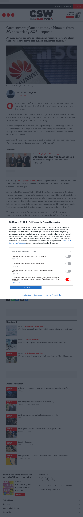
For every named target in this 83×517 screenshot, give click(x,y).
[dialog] (41, 258)
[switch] (68, 256)
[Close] (79, 222)
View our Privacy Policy (53, 295)
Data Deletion (26, 295)
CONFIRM (26, 287)
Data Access (38, 295)
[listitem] (41, 251)
